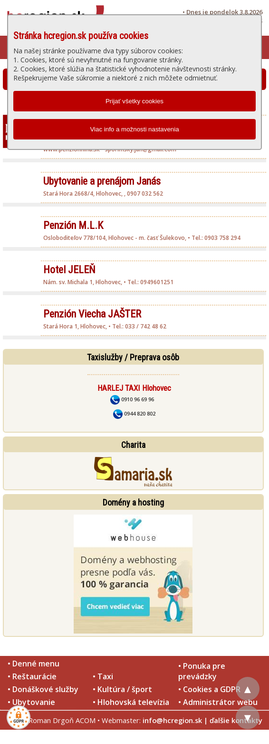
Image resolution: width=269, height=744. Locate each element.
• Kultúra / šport (122, 689)
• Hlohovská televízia (131, 702)
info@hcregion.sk (172, 720)
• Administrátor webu (218, 702)
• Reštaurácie (32, 676)
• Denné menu (33, 663)
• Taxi (103, 676)
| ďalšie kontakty (233, 720)
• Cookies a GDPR (209, 689)
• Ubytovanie (31, 702)
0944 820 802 (134, 413)
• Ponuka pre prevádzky (201, 671)
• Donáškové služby (43, 689)
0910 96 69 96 (132, 399)
